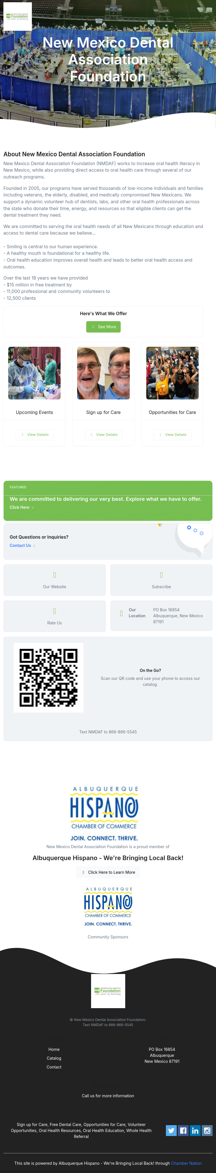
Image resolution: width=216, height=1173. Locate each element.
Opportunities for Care (172, 412)
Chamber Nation (186, 1163)
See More (103, 326)
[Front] (18, 16)
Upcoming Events (34, 412)
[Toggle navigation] (207, 16)
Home (53, 1049)
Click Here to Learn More (108, 872)
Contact (54, 1067)
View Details (34, 434)
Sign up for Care (103, 412)
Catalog (54, 1058)
